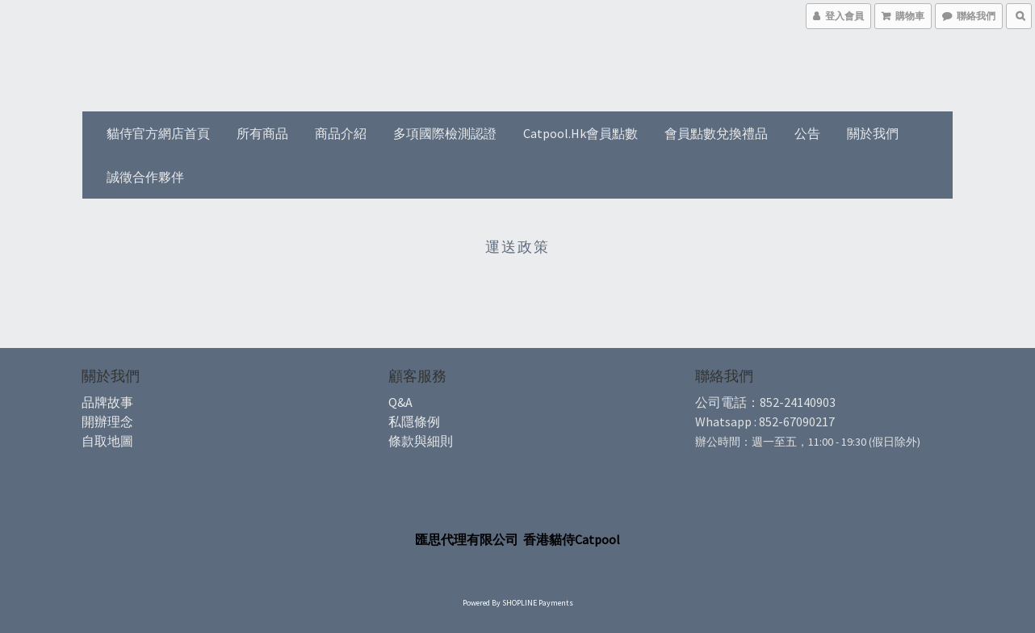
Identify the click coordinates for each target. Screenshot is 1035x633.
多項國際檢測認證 (445, 133)
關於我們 (873, 133)
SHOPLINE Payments (537, 602)
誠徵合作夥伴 (145, 177)
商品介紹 (341, 133)
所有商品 (262, 133)
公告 (807, 133)
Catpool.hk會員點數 (580, 133)
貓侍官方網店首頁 (158, 133)
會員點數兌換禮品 (716, 133)
